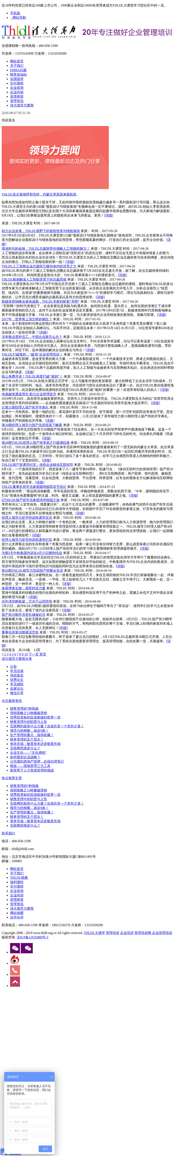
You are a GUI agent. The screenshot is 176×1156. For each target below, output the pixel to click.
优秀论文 (17, 680)
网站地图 (17, 913)
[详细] (108, 215)
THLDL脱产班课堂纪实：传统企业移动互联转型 (37, 464)
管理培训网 (142, 933)
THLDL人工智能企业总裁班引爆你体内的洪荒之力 (39, 266)
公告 (13, 666)
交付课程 (17, 83)
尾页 (42, 654)
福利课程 (17, 882)
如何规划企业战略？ (25, 757)
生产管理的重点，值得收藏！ (32, 735)
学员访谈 (17, 671)
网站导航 (18, 17)
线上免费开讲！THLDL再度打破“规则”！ (32, 376)
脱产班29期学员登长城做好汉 (23, 614)
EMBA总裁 (18, 70)
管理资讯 (17, 101)
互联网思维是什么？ (25, 748)
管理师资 (17, 96)
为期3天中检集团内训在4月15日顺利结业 (32, 553)
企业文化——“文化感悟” (28, 752)
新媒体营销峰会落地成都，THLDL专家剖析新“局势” (41, 301)
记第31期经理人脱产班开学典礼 (25, 407)
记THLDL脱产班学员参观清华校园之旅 (31, 500)
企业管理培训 (161, 933)
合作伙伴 (17, 917)
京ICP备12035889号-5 (32, 937)
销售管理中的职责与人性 (28, 722)
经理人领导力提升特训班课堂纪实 (27, 539)
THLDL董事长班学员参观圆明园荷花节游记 (34, 487)
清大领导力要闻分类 (17, 659)
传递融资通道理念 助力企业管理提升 (29, 394)
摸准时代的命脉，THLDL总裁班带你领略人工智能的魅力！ (46, 248)
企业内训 (17, 92)
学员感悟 (17, 684)
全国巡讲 (17, 79)
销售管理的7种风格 (24, 708)
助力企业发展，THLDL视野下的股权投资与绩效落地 (41, 231)
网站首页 (17, 61)
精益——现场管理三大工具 (30, 766)
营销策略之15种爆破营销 (28, 713)
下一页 (34, 654)
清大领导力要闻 (22, 105)
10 (26, 654)
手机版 (15, 13)
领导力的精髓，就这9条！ (29, 730)
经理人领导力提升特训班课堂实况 (27, 517)
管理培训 (112, 933)
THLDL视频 (19, 877)
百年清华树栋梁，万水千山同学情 (27, 601)
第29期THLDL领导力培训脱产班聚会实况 (32, 570)
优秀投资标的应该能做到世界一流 (35, 717)
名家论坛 (17, 688)
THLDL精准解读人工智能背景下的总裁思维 (34, 279)
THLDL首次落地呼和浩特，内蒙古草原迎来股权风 (39, 194)
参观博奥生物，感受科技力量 (23, 588)
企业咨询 (17, 87)
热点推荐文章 (12, 778)
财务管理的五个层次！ (27, 739)
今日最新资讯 (12, 701)
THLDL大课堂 (94, 933)
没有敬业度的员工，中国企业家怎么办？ (32, 337)
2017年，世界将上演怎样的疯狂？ (27, 319)
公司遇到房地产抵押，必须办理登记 (37, 761)
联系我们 (8, 833)
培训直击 (17, 675)
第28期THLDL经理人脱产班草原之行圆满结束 (36, 442)
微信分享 (17, 693)
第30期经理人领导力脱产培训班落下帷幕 (32, 425)
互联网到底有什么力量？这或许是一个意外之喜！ (47, 726)
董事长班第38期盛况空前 (20, 632)
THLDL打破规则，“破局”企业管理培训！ (32, 354)
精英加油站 (18, 74)
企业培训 (127, 933)
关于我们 (17, 65)
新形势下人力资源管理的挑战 (32, 770)
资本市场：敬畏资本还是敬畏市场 (35, 744)
